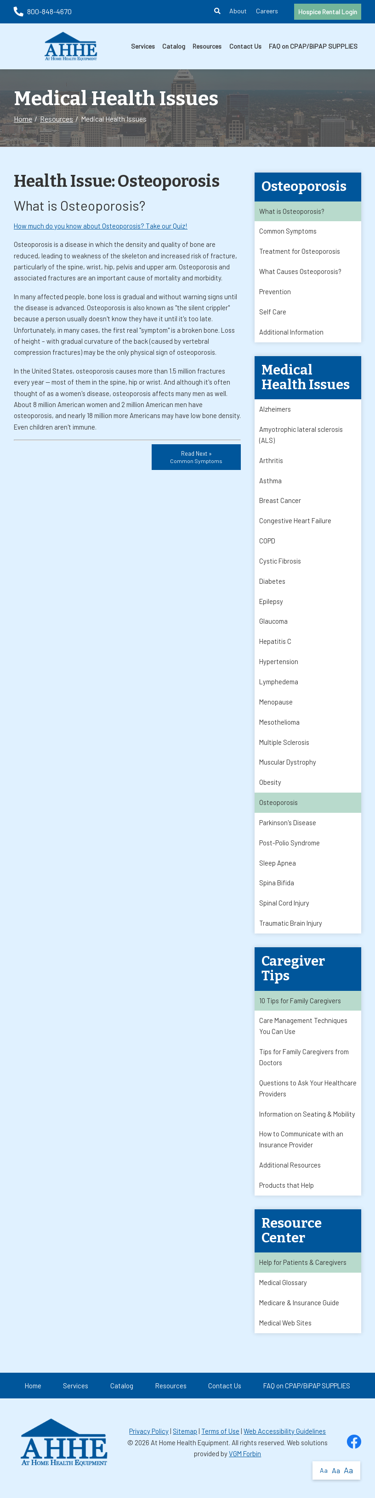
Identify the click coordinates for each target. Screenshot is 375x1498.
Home (23, 118)
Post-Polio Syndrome (289, 850)
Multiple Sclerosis (284, 748)
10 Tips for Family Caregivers (300, 1009)
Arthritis (271, 463)
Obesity (270, 789)
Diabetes (272, 585)
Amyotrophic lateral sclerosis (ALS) (301, 437)
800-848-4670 (43, 11)
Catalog (173, 46)
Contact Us (245, 46)
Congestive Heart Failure (295, 524)
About (238, 11)
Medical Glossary (283, 1294)
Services (143, 46)
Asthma (270, 483)
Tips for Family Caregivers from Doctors (304, 1066)
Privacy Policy (149, 1443)
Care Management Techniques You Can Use (303, 1035)
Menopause (276, 707)
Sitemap (185, 1443)
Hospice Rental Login (327, 12)
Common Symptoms (288, 232)
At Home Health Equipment (190, 1454)
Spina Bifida (276, 890)
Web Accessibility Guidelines (285, 1443)
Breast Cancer (280, 504)
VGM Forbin (245, 1465)
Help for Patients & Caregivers (303, 1273)
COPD (267, 544)
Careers (267, 11)
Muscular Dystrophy (288, 768)
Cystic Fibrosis (280, 565)
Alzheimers (275, 411)
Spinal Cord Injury (284, 911)
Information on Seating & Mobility (307, 1124)
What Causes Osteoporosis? (300, 272)
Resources (207, 46)
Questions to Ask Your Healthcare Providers (291, 1097)
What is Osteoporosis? (292, 211)
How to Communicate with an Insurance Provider (302, 1149)
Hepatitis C (275, 646)
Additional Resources (290, 1176)
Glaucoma (273, 626)
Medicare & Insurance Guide (299, 1314)
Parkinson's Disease (287, 829)
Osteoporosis (278, 809)
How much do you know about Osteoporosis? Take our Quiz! (101, 226)
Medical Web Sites (285, 1334)
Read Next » (196, 457)
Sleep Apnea (277, 870)
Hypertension (278, 666)
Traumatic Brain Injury (291, 931)
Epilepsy (271, 605)
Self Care (272, 313)
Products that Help (286, 1196)
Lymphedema (278, 687)
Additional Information (291, 334)
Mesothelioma (279, 728)
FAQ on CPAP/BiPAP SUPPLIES (313, 46)
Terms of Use (220, 1443)
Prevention (275, 293)
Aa (324, 1470)
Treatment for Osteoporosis (299, 252)
